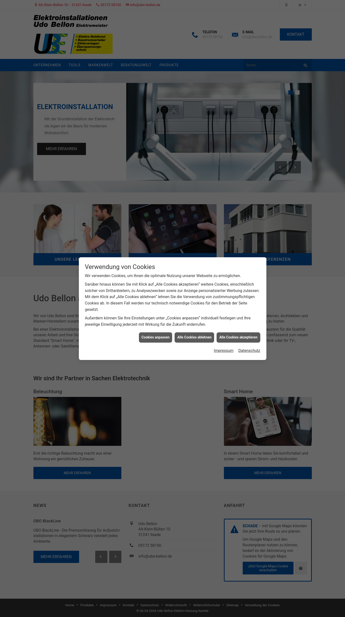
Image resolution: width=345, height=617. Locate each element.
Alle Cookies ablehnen (194, 315)
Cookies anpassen (156, 315)
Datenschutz (249, 328)
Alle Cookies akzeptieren (238, 315)
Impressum (224, 328)
